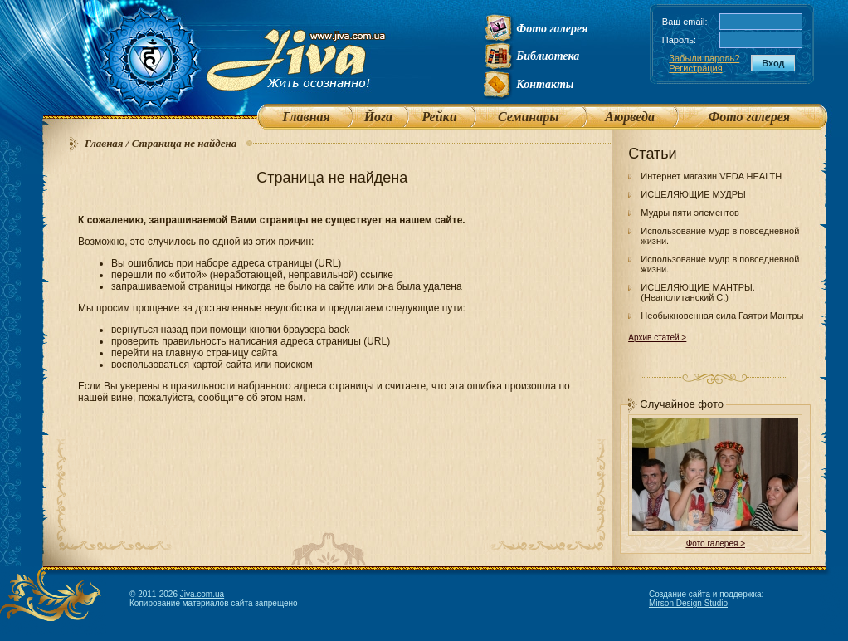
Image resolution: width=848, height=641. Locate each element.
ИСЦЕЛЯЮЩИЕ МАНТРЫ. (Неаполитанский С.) (698, 292)
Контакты (544, 84)
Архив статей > (657, 337)
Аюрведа (630, 117)
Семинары (528, 117)
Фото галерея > (715, 543)
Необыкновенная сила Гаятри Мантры (722, 315)
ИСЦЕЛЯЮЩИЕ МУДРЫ (693, 194)
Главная (306, 117)
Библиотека (547, 56)
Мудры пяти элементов (690, 213)
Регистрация (695, 68)
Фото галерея (551, 28)
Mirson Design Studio (688, 603)
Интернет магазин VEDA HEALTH (711, 176)
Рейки (439, 117)
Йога (378, 117)
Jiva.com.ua (202, 594)
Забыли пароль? (704, 58)
